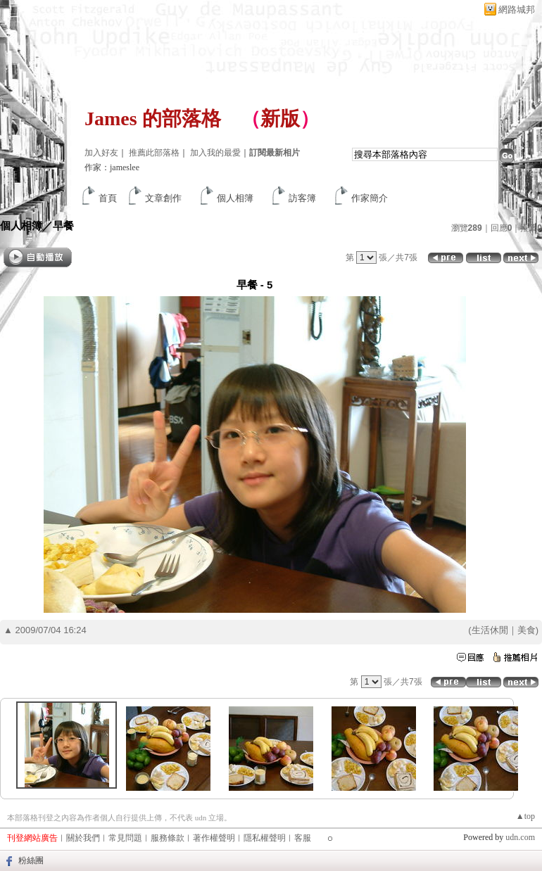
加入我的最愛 (215, 153)
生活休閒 (490, 630)
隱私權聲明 (265, 838)
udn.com (520, 837)
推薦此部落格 (154, 153)
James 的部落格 (152, 118)
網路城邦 (516, 9)
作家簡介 (369, 198)
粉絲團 (31, 860)
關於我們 (83, 838)
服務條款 (167, 838)
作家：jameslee (111, 167)
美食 (526, 630)
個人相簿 (235, 198)
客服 (302, 838)
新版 (280, 118)
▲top (525, 816)
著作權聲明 (214, 838)
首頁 (108, 198)
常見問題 (125, 838)
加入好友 (101, 153)
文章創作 (163, 198)
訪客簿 (302, 198)
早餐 (63, 225)
